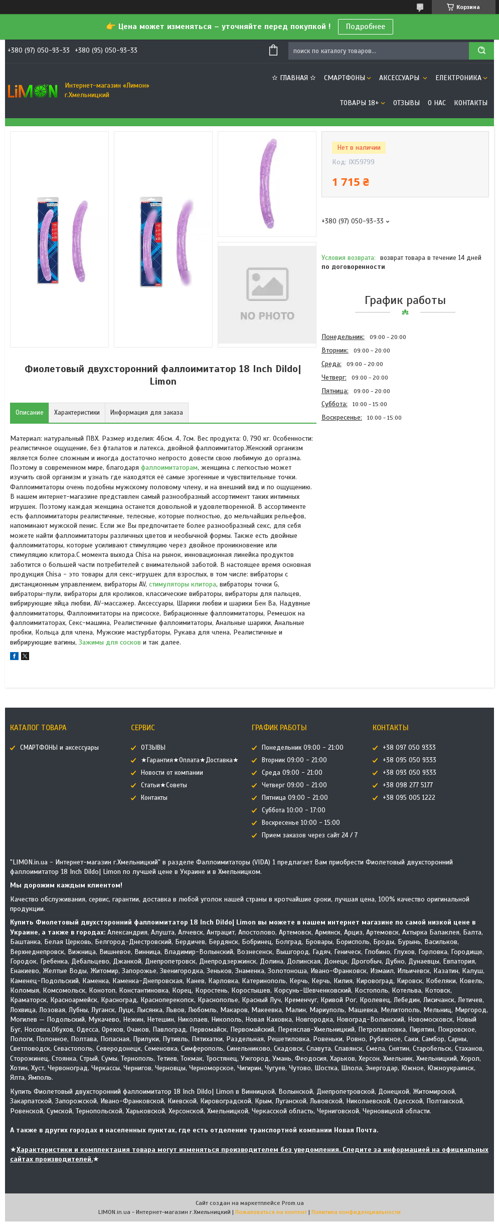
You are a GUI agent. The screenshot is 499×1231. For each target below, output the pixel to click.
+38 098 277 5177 (408, 785)
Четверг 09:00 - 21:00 (294, 785)
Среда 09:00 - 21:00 (292, 773)
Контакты (470, 103)
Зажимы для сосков (110, 642)
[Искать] (481, 51)
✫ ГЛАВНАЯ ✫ (294, 78)
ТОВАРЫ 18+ (359, 103)
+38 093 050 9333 (409, 773)
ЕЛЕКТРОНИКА (458, 78)
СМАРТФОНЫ (344, 78)
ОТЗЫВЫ (406, 103)
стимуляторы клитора (182, 584)
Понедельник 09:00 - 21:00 (303, 748)
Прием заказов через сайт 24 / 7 (310, 835)
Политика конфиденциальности (356, 1211)
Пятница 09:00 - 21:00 (295, 798)
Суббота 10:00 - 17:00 (293, 810)
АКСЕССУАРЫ (400, 78)
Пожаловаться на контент (271, 1211)
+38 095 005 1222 (409, 798)
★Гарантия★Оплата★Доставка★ (190, 760)
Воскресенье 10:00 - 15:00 (301, 823)
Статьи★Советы (164, 785)
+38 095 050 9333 (409, 760)
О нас (437, 103)
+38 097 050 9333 (409, 748)
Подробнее (365, 27)
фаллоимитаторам (169, 467)
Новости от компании (172, 773)
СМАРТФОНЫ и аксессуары (59, 748)
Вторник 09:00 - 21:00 (294, 760)
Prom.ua (293, 1202)
